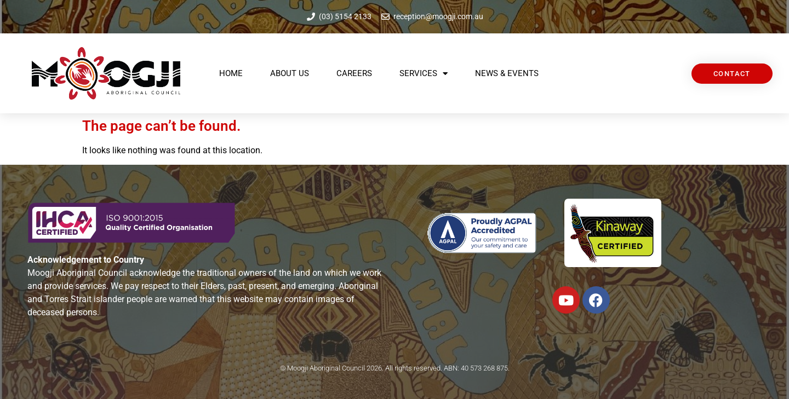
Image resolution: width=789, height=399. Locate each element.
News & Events (507, 73)
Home (231, 73)
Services (423, 73)
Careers (354, 73)
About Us (289, 73)
